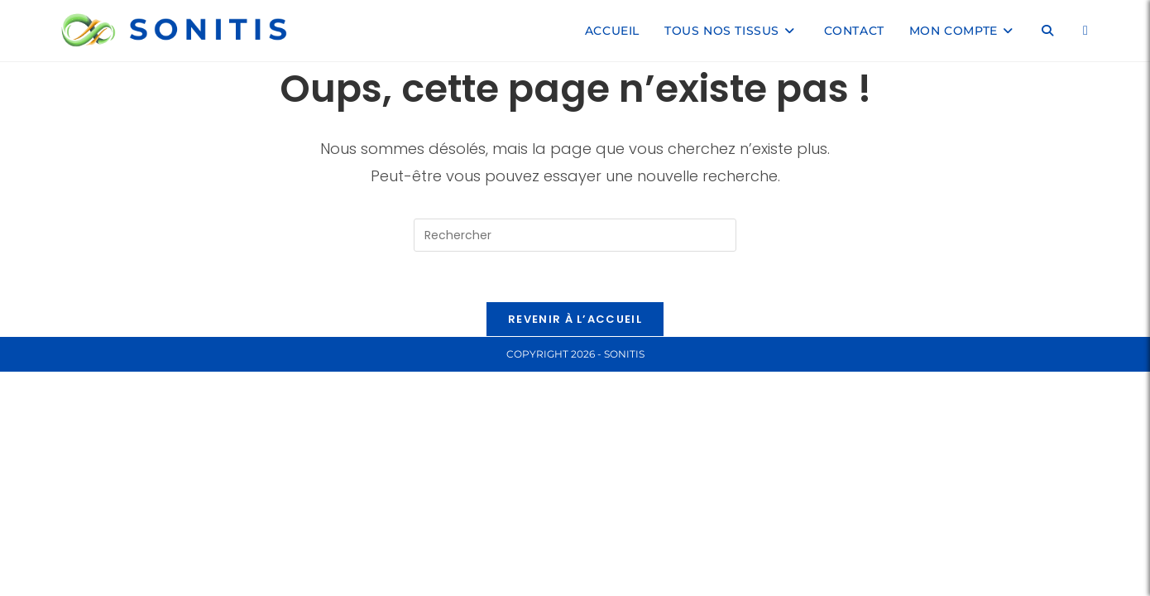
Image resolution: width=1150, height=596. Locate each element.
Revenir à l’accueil (575, 319)
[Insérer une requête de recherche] (575, 235)
